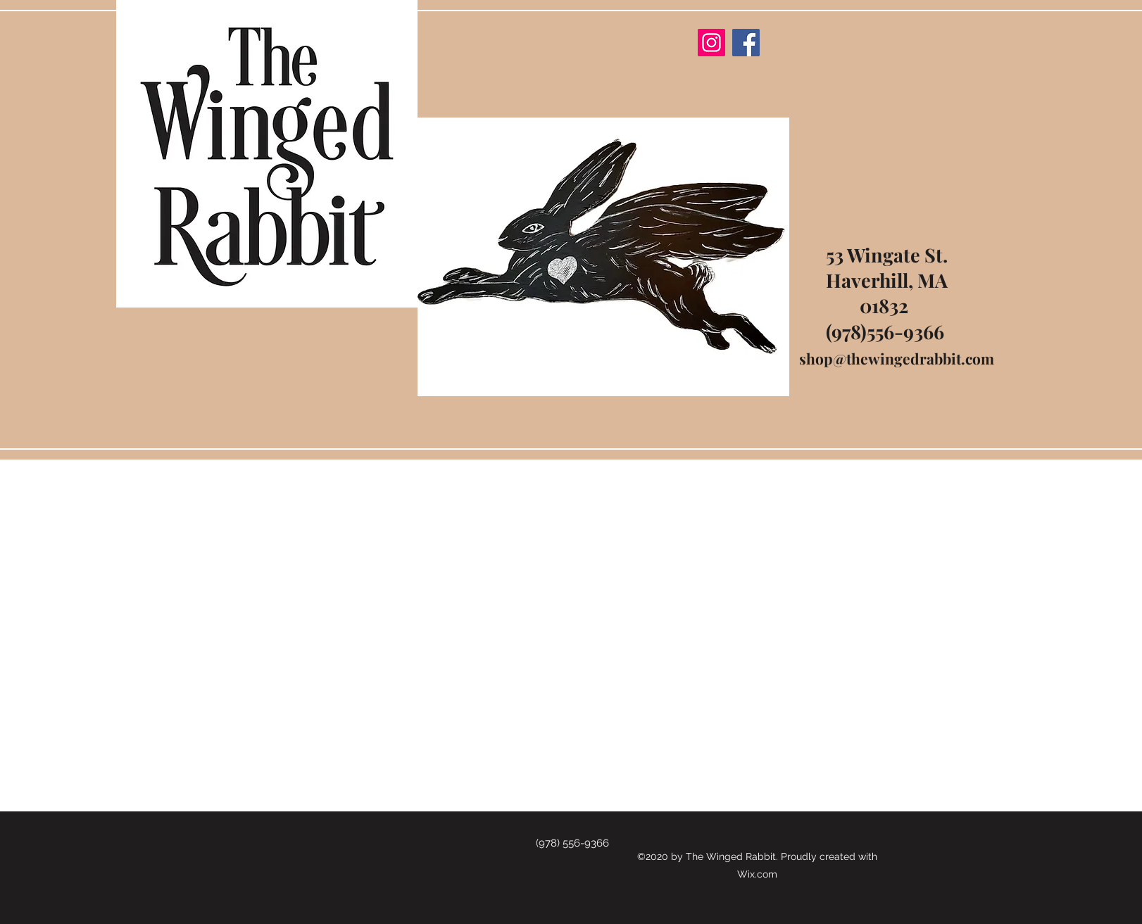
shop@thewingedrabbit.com (896, 358)
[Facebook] (746, 42)
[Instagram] (711, 42)
